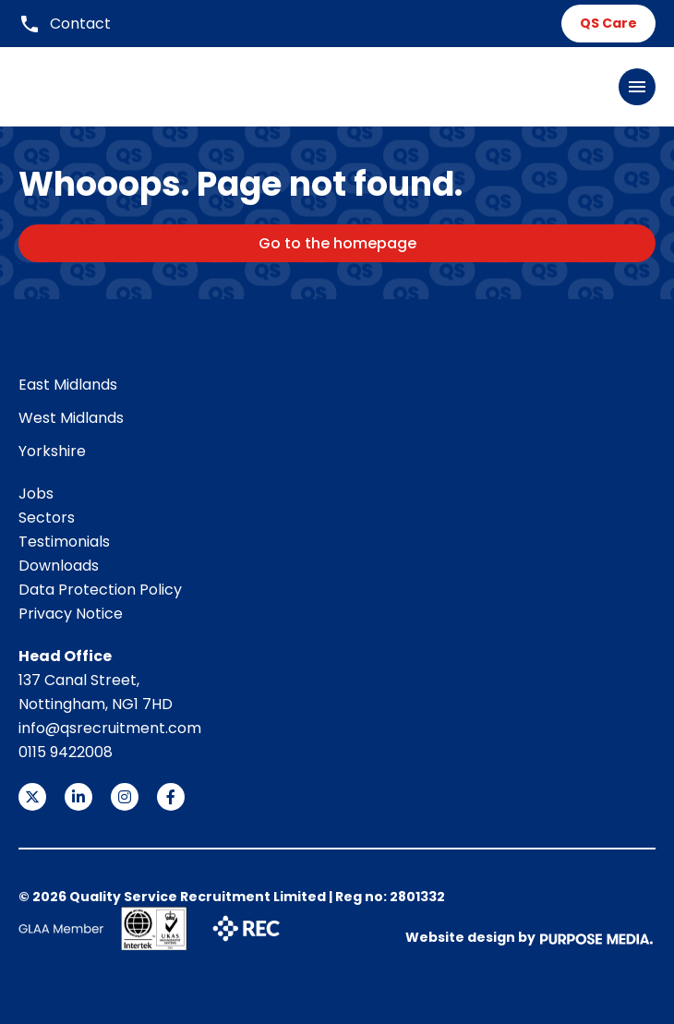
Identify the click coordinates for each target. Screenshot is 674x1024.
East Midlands (67, 384)
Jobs (36, 493)
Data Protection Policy (100, 589)
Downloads (58, 565)
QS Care (608, 23)
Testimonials (64, 541)
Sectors (46, 517)
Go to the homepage (337, 243)
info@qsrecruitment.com (109, 728)
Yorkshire (52, 451)
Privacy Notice (70, 613)
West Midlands (71, 417)
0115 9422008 (65, 752)
